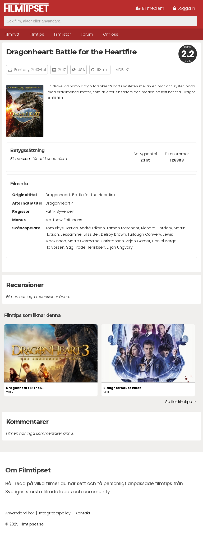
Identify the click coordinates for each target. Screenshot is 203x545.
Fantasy (22, 69)
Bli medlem (150, 8)
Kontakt (83, 513)
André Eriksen (92, 228)
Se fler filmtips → (181, 401)
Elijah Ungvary (120, 247)
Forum (87, 34)
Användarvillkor (19, 513)
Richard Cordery (156, 228)
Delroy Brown (113, 234)
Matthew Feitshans (63, 219)
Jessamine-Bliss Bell (80, 234)
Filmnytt (12, 34)
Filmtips (37, 34)
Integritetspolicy (55, 513)
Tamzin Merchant (123, 228)
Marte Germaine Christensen (96, 241)
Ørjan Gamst (138, 241)
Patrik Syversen (59, 211)
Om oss (110, 34)
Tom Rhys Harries (61, 228)
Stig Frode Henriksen (85, 247)
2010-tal (38, 69)
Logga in (184, 8)
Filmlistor (62, 34)
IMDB (121, 69)
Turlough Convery (144, 234)
